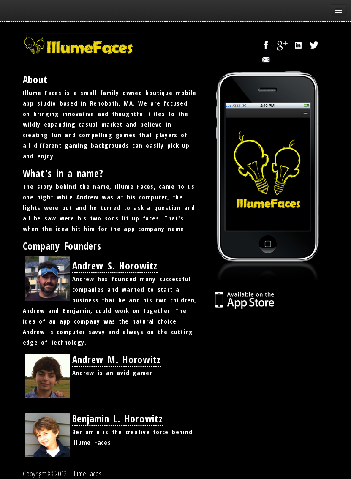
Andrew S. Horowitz (115, 265)
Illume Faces (86, 473)
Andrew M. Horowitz (116, 359)
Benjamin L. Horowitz (117, 418)
